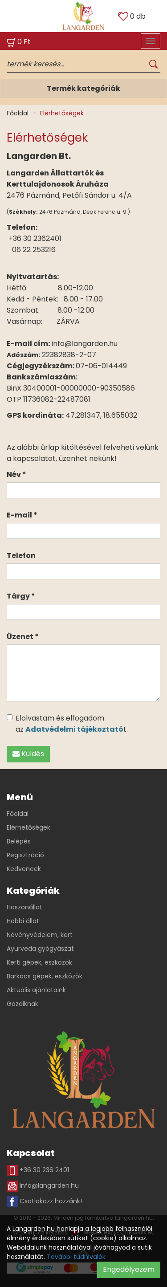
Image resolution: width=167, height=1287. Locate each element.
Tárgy (21, 596)
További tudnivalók (76, 1256)
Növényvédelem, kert (40, 934)
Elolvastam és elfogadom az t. (67, 723)
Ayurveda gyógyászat (40, 948)
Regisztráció (25, 855)
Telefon (21, 555)
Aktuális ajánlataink (36, 990)
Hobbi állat (23, 920)
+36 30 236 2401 (38, 1170)
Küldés (28, 754)
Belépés (19, 841)
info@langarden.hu (43, 1186)
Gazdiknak (22, 1003)
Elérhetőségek (28, 827)
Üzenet (23, 636)
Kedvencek (24, 868)
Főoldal (18, 113)
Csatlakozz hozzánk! (44, 1201)
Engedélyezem (129, 1269)
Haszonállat (24, 907)
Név (16, 474)
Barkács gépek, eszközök (44, 976)
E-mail (22, 515)
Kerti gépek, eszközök (39, 962)
